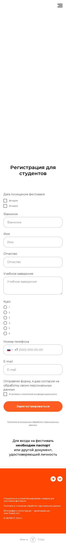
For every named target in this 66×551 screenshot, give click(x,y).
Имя (7, 234)
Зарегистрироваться (33, 406)
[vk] (59, 479)
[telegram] (53, 479)
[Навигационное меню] (60, 5)
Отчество (10, 253)
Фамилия (11, 214)
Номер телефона (16, 341)
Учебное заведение (18, 273)
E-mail (8, 361)
